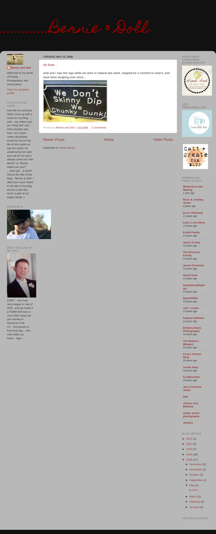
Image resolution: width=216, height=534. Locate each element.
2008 (189, 459)
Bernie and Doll (21, 67)
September (196, 480)
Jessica (188, 422)
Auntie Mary (190, 367)
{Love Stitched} (193, 212)
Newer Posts (53, 139)
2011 (189, 443)
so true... (50, 65)
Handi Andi (190, 275)
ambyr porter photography (191, 415)
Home (109, 139)
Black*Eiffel (190, 298)
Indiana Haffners (193, 318)
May (192, 485)
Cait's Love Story (194, 222)
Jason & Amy (191, 242)
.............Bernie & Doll (74, 29)
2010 (189, 449)
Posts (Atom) (67, 147)
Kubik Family (191, 232)
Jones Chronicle (193, 265)
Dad (185, 396)
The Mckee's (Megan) (191, 343)
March (193, 496)
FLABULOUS (191, 377)
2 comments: (99, 127)
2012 (189, 438)
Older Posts (163, 139)
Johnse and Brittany (190, 405)
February (195, 501)
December (196, 464)
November (196, 469)
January (194, 507)
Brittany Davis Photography (192, 329)
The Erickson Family (191, 254)
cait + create (191, 308)
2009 (189, 454)
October (194, 474)
